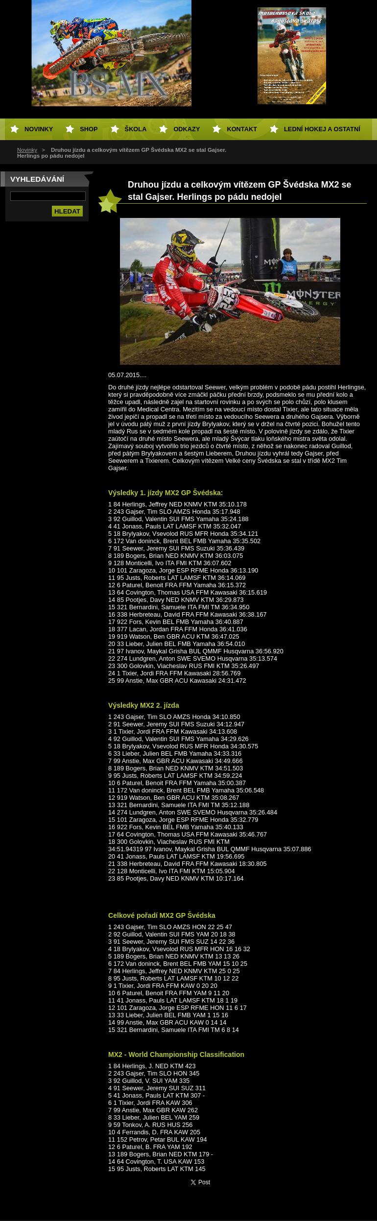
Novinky (27, 150)
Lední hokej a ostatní (322, 129)
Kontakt (242, 129)
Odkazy (186, 129)
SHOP (88, 129)
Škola (136, 129)
